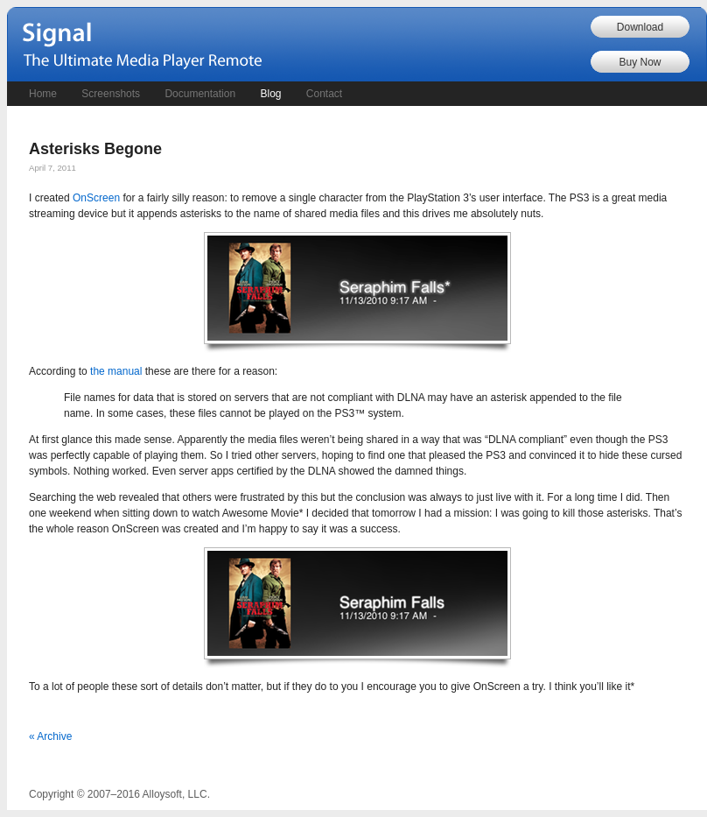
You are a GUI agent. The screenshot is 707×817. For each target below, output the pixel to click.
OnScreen (96, 198)
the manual (116, 371)
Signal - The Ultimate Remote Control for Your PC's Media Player (147, 46)
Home (43, 94)
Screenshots (110, 94)
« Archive (50, 736)
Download (640, 27)
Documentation (199, 94)
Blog (270, 94)
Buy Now (640, 62)
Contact (324, 94)
